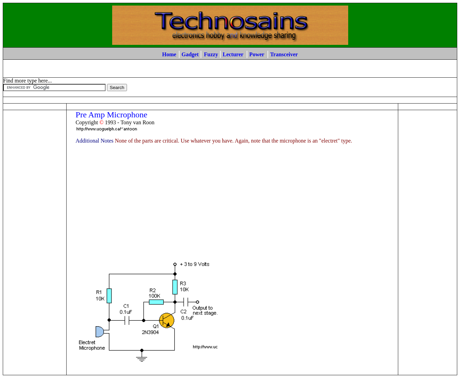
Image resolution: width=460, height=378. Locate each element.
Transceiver (284, 54)
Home (169, 54)
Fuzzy (211, 54)
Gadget (190, 54)
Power (256, 54)
